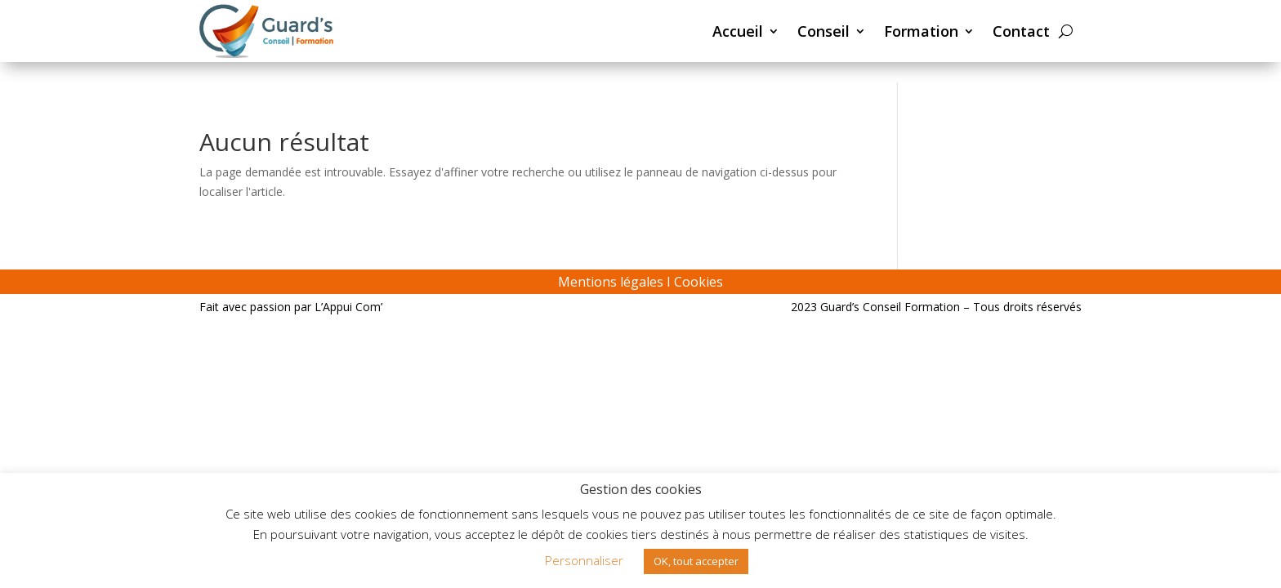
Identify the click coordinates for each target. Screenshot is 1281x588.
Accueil (737, 31)
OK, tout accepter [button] (696, 561)
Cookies (698, 282)
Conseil (823, 31)
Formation (921, 31)
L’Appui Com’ (348, 306)
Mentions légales (610, 282)
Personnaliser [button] (584, 560)
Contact (1021, 31)
